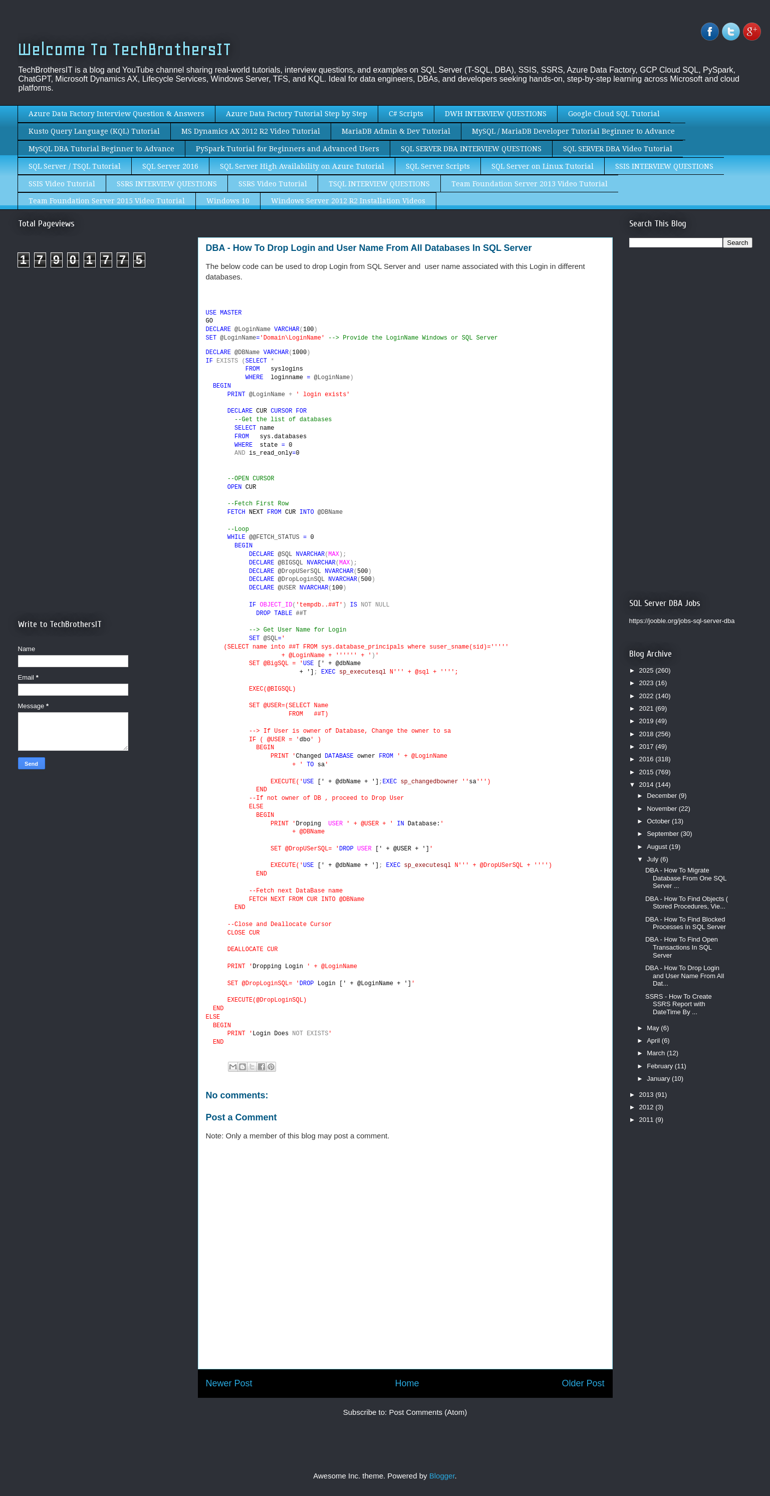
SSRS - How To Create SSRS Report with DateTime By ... (678, 1004)
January (659, 1078)
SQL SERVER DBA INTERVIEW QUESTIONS (471, 149)
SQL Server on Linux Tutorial (542, 166)
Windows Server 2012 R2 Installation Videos (348, 201)
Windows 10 (227, 201)
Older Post (583, 1383)
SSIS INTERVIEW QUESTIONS (664, 166)
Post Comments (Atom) (428, 1412)
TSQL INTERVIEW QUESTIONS (379, 184)
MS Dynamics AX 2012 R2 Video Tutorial (250, 131)
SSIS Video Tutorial (62, 184)
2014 (647, 784)
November (663, 808)
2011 (647, 1119)
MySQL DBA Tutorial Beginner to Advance (101, 149)
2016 (647, 759)
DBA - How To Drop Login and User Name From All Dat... (684, 975)
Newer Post (229, 1383)
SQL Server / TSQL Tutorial (75, 166)
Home (407, 1383)
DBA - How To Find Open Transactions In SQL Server (681, 947)
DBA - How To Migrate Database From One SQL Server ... (685, 877)
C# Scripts (406, 114)
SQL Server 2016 (170, 166)
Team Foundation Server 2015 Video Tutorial (107, 201)
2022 (647, 696)
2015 (647, 772)
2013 (647, 1094)
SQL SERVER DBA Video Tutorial (617, 149)
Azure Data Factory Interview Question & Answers (116, 114)
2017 (647, 746)
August (658, 846)
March (657, 1053)
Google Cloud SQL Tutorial (614, 114)
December (663, 795)
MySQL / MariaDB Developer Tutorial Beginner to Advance (573, 131)
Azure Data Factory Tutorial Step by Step (296, 114)
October (659, 821)
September (663, 833)
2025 (647, 670)
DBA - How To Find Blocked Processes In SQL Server (685, 923)
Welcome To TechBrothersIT (124, 49)
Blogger (442, 1475)
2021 (647, 708)
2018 (647, 734)
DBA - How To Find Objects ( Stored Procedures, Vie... (686, 903)
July (653, 859)
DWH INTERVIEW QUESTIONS (496, 114)
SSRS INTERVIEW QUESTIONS (167, 184)
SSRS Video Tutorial (272, 184)
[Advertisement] (102, 359)
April (654, 1040)
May (654, 1028)
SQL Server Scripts (438, 166)
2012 (647, 1107)
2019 (647, 721)
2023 (647, 683)
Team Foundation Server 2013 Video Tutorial (529, 184)
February (661, 1066)
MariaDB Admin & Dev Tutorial (396, 131)
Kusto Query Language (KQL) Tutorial (94, 131)
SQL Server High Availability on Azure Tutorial (302, 166)
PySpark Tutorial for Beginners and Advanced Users (287, 149)
